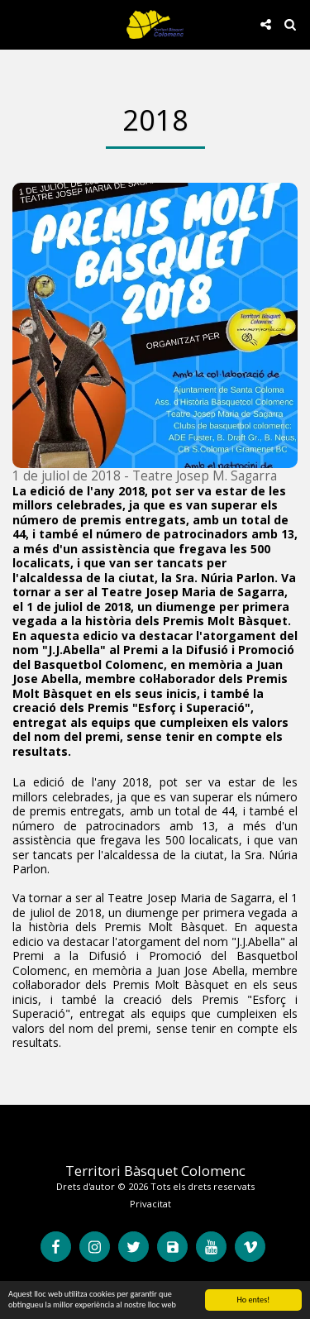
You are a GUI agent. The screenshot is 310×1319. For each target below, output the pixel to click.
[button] (18, 24)
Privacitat (150, 1203)
